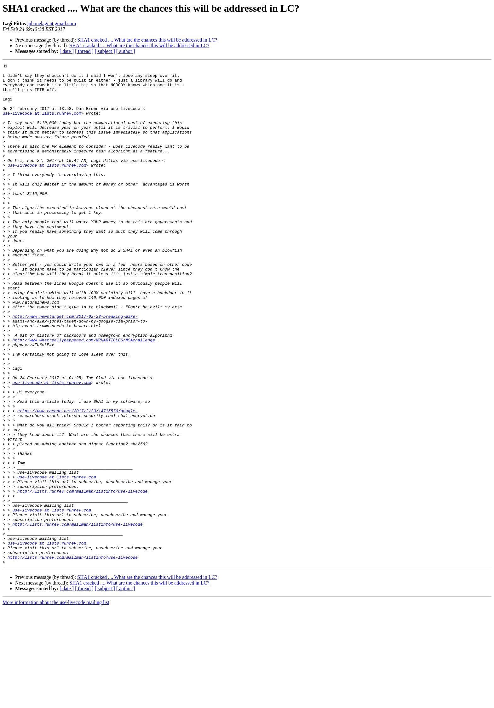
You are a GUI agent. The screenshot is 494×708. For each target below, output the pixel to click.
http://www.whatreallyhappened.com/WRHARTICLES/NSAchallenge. (84, 395)
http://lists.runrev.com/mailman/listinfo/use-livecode (82, 577)
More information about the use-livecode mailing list (56, 702)
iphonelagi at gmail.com (51, 23)
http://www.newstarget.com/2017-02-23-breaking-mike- (75, 367)
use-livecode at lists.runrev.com (42, 123)
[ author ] (125, 51)
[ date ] (67, 51)
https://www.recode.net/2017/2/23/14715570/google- (77, 480)
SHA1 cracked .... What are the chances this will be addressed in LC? (147, 40)
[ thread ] (84, 51)
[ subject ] (105, 51)
